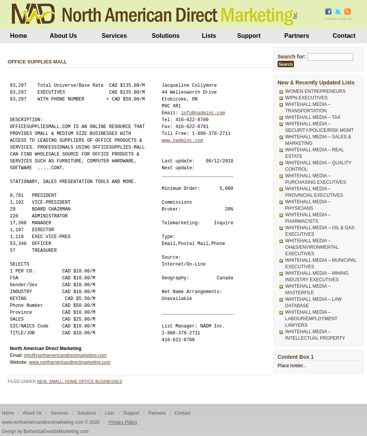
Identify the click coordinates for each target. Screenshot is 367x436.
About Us (63, 35)
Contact (344, 35)
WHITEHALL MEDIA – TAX (312, 117)
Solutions (166, 35)
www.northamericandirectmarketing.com (69, 362)
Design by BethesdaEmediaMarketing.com (45, 431)
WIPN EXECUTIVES (306, 97)
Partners (296, 35)
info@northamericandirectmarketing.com (65, 355)
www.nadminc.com (182, 140)
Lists (209, 35)
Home (18, 35)
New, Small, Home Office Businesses (79, 381)
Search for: (292, 56)
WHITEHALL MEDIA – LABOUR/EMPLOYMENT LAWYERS (311, 319)
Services (114, 35)
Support (248, 35)
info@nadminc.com (203, 113)
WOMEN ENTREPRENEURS (315, 91)
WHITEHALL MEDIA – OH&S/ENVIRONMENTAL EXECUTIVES (311, 247)
